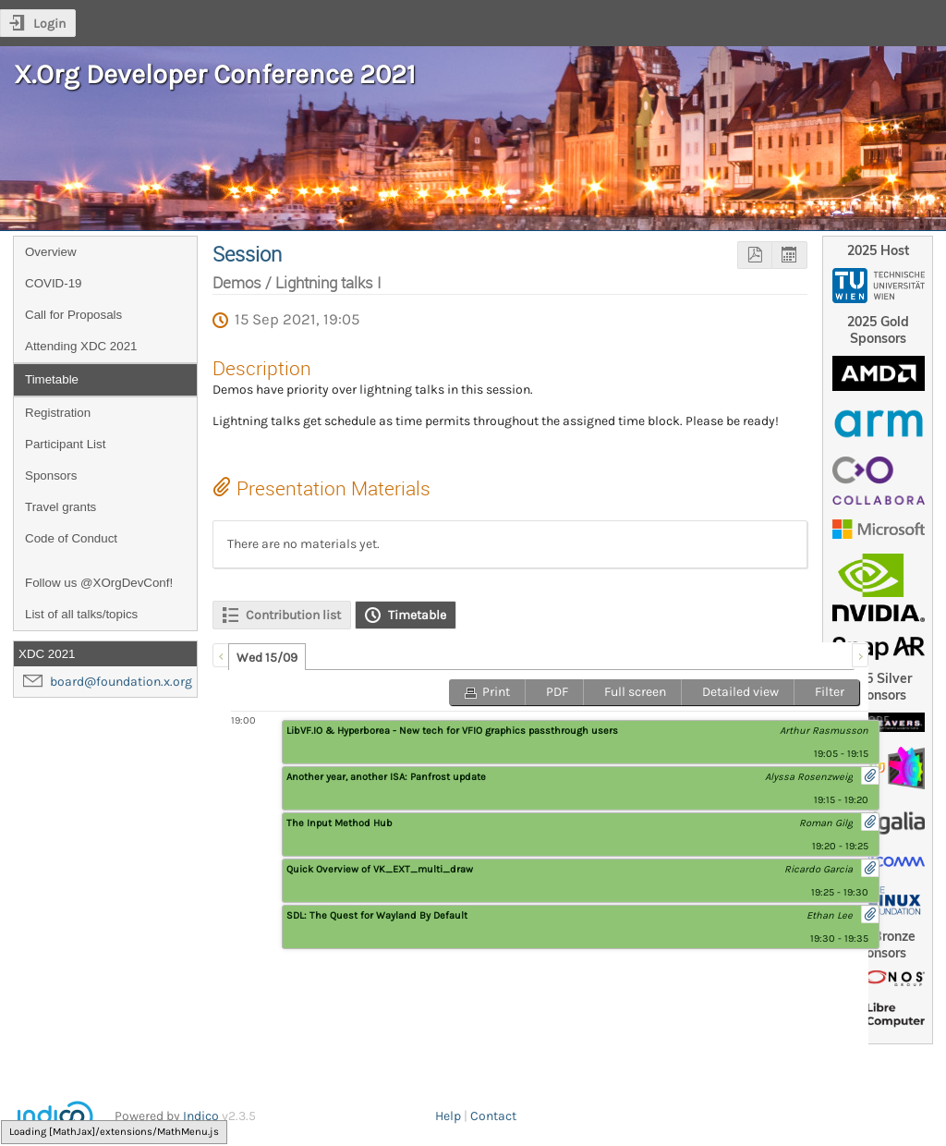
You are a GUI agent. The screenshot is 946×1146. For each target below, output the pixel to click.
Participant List (65, 444)
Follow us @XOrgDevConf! (99, 583)
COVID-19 (53, 283)
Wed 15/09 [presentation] (266, 657)
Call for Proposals (73, 315)
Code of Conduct (71, 538)
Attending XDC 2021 (81, 346)
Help (448, 1116)
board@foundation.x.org (121, 681)
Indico (201, 1116)
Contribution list (293, 615)
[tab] (267, 656)
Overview (51, 252)
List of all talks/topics (81, 614)
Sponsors (51, 475)
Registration (58, 413)
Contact (493, 1116)
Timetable (52, 379)
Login (49, 23)
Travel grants (60, 507)
